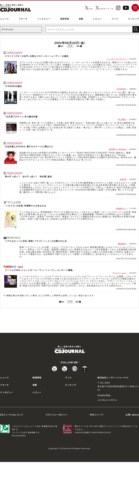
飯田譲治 (122, 243)
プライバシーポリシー (56, 434)
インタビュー (44, 18)
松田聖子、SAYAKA (117, 149)
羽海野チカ (121, 208)
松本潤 (123, 179)
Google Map (104, 414)
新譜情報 (64, 18)
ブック (115, 18)
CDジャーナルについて (11, 434)
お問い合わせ (132, 434)
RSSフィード (96, 434)
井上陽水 (122, 119)
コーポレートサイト (107, 419)
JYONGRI (121, 89)
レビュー (97, 18)
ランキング (133, 18)
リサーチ (23, 18)
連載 (81, 18)
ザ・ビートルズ (119, 273)
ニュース (4, 18)
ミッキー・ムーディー (116, 59)
